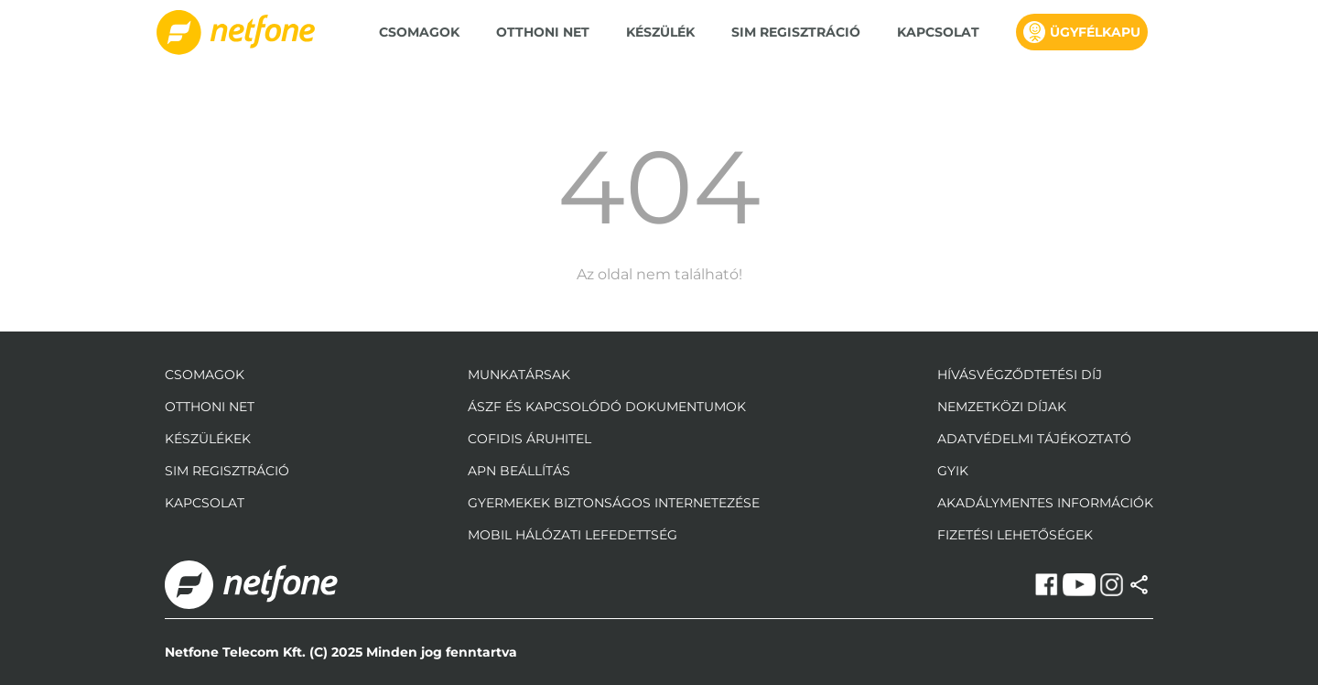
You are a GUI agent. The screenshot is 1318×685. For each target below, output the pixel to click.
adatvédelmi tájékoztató (1034, 438)
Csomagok (419, 32)
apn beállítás (519, 470)
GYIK (952, 470)
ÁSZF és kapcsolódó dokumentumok (607, 406)
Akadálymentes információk (1045, 503)
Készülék (660, 32)
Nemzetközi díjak (1001, 406)
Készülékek (208, 438)
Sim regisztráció (227, 470)
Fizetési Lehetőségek (1015, 535)
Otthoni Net (542, 32)
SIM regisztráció (795, 32)
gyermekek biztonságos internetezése (614, 503)
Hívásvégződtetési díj (1019, 374)
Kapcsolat (938, 32)
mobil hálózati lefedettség (572, 535)
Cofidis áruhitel (529, 438)
